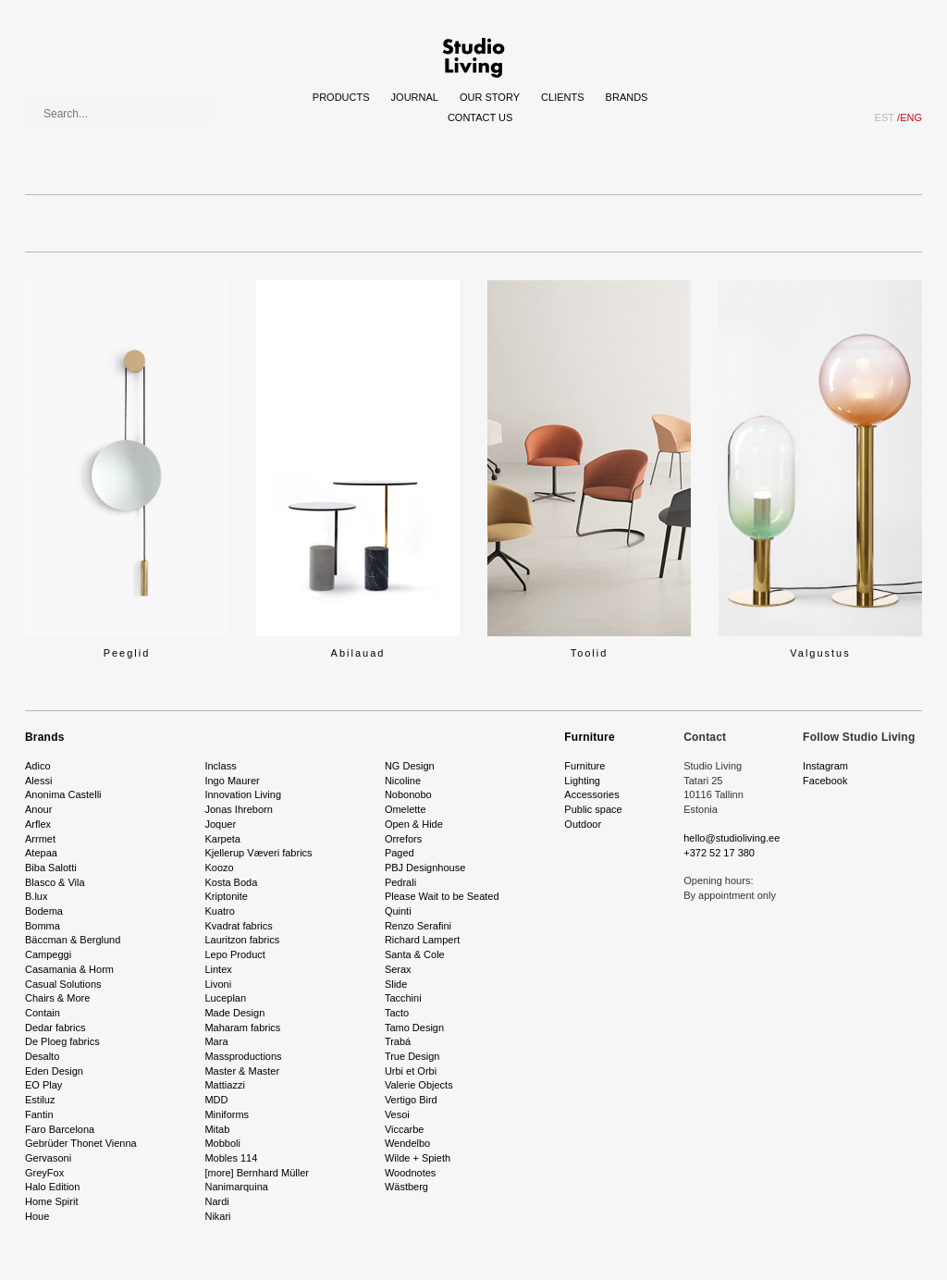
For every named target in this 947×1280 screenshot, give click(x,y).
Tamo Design (414, 1027)
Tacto (397, 1012)
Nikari (217, 1216)
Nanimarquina (235, 1186)
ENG (909, 117)
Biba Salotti (51, 867)
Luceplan (225, 997)
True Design (412, 1056)
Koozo (218, 867)
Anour (38, 809)
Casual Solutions (63, 984)
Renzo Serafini (418, 925)
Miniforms (226, 1114)
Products (341, 97)
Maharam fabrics (242, 1027)
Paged (399, 852)
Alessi (38, 780)
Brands (627, 97)
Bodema (44, 911)
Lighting (582, 780)
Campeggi (48, 954)
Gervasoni (48, 1157)
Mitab (216, 1129)
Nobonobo (408, 794)
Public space (592, 809)
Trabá (398, 1041)
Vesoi (397, 1114)
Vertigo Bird (411, 1099)
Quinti (398, 911)
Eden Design (54, 1071)
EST (884, 117)
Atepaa (41, 852)
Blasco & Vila (55, 882)
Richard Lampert (422, 939)
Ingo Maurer (231, 780)
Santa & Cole (415, 954)
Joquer (220, 824)
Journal (414, 97)
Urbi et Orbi (411, 1071)
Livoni (217, 984)
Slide (396, 984)
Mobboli (222, 1143)
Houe (37, 1216)
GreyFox (44, 1172)
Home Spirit (51, 1201)
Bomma (42, 925)
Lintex (217, 969)
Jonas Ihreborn (238, 809)
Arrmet (40, 838)
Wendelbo (407, 1143)
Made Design (234, 1012)
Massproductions (242, 1056)
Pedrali (400, 882)
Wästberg (406, 1186)
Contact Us (480, 117)
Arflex (38, 824)
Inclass (220, 765)
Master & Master (241, 1071)
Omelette (405, 809)
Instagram (825, 765)
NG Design (410, 765)
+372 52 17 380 (719, 852)
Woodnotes (410, 1172)
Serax (398, 969)
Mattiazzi (224, 1084)
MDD (216, 1099)
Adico (38, 765)
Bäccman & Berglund (72, 939)
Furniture (589, 737)
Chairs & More (57, 997)
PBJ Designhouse (425, 867)
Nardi (216, 1201)
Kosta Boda (230, 882)
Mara (216, 1041)
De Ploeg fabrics (62, 1041)
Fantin (39, 1114)
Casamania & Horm (69, 969)
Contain (42, 1012)
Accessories (591, 794)
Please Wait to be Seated (442, 896)
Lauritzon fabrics (241, 939)
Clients (562, 97)
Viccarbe (404, 1129)
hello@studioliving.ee (731, 837)
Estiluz (40, 1099)
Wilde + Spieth (417, 1157)
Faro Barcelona (59, 1129)
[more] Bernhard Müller (256, 1172)
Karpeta (222, 838)
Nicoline (403, 780)
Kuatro (219, 911)
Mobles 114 (230, 1157)
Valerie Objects (419, 1084)
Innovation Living (242, 794)
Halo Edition (52, 1186)
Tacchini (403, 997)
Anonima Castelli (63, 794)
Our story (490, 97)
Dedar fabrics (55, 1027)
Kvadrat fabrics (238, 925)
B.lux (36, 896)
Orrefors (403, 838)
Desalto (42, 1056)
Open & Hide (414, 824)
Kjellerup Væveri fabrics (258, 852)
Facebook (825, 780)
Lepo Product (234, 954)
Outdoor (582, 824)
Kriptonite (225, 896)
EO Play (43, 1084)
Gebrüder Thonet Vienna (81, 1143)
